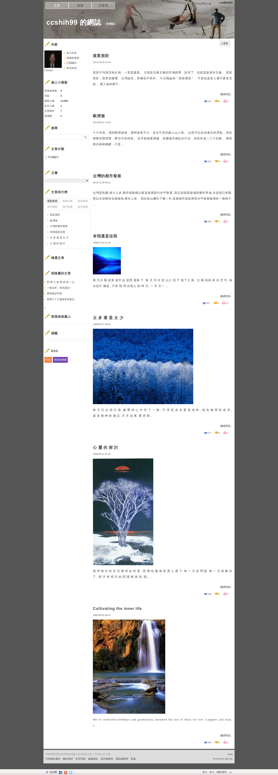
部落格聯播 (60, 359)
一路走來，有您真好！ (59, 287)
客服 (133, 758)
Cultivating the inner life (117, 608)
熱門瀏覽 (52, 206)
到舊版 (111, 23)
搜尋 (85, 136)
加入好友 (72, 52)
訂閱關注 (72, 62)
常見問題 (80, 758)
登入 (205, 772)
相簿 (80, 5)
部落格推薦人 (61, 316)
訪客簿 (103, 5)
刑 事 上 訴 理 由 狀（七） (61, 282)
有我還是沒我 (105, 236)
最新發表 (52, 201)
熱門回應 (68, 206)
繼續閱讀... (226, 94)
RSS (48, 359)
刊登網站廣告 (52, 758)
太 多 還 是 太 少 (108, 318)
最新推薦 (83, 201)
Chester (48, 70)
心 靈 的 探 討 (105, 447)
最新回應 (68, 201)
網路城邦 (222, 772)
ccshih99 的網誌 (73, 22)
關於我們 (68, 758)
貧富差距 (101, 56)
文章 (57, 5)
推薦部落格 (73, 57)
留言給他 (72, 68)
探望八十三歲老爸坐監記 (61, 299)
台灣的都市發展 (107, 176)
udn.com (229, 758)
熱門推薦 (83, 206)
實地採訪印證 (54, 293)
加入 (211, 772)
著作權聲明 (107, 758)
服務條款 (93, 758)
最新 (225, 43)
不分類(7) (53, 157)
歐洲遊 (99, 116)
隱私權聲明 (122, 758)
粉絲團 (53, 772)
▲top (230, 754)
